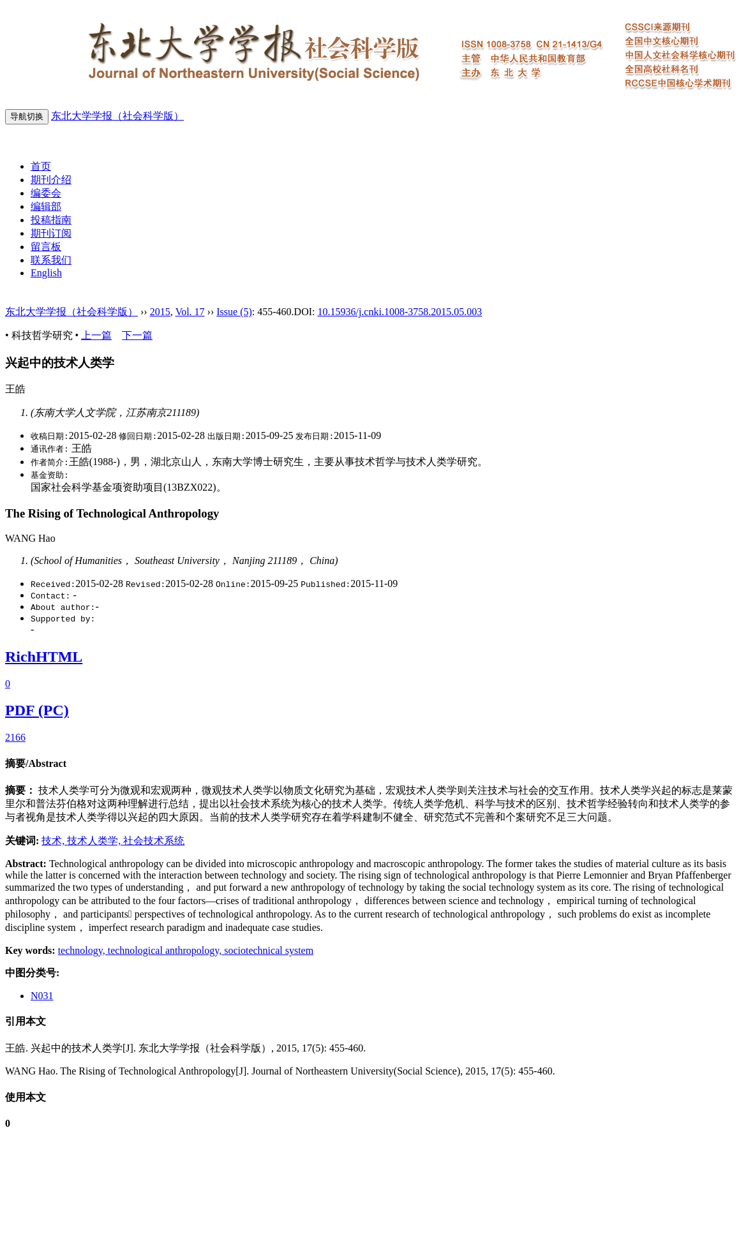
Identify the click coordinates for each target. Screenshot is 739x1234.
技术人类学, (95, 840)
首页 (41, 166)
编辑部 (46, 206)
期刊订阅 (51, 233)
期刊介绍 (51, 179)
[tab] (369, 764)
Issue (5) (234, 311)
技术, (54, 840)
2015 (160, 311)
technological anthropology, (166, 950)
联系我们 (51, 260)
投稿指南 (51, 219)
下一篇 (137, 335)
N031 (42, 995)
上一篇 (96, 335)
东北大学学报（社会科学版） (117, 115)
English (46, 272)
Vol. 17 (190, 311)
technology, (83, 950)
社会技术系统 (153, 840)
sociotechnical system (268, 950)
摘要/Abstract (35, 763)
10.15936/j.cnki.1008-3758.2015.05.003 (399, 311)
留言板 (46, 246)
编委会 (46, 193)
